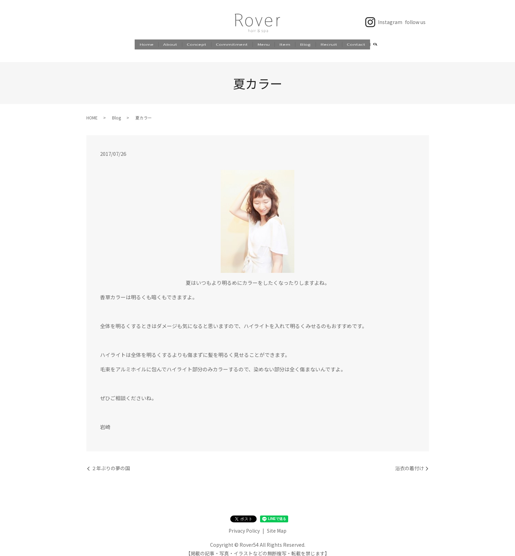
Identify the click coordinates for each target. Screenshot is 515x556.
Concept (196, 44)
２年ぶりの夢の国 (110, 462)
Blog (305, 44)
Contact (356, 44)
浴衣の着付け (409, 462)
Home (146, 44)
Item (284, 44)
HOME (92, 111)
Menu (263, 44)
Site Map (276, 524)
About (170, 44)
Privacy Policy (244, 524)
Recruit (328, 44)
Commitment (232, 44)
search (375, 45)
